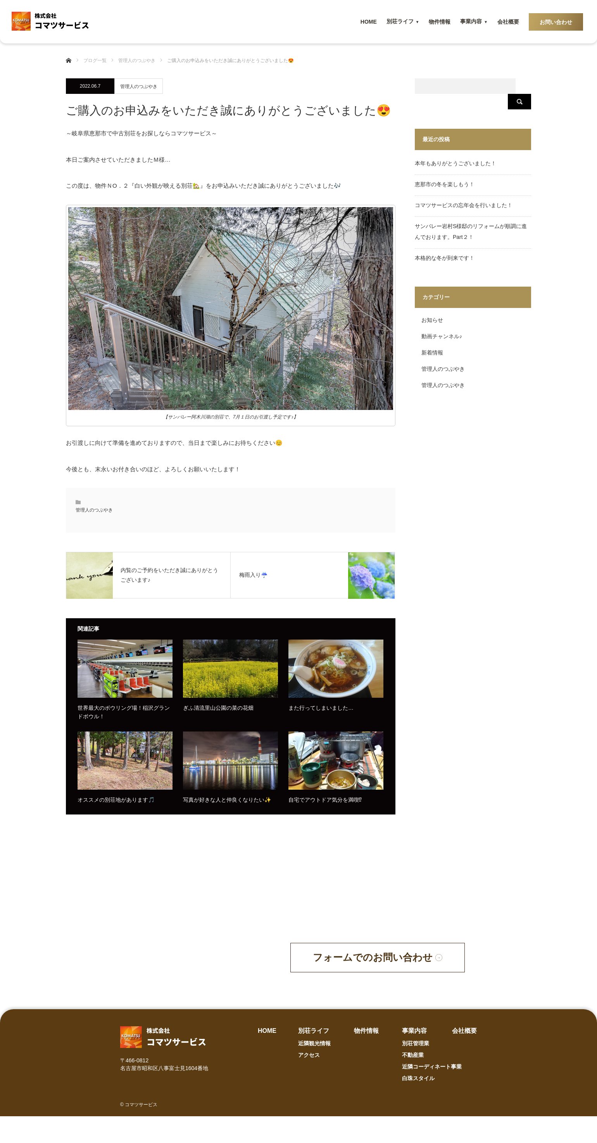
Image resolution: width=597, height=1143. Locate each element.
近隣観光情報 (314, 1070)
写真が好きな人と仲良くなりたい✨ (227, 800)
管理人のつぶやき (138, 86)
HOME (369, 22)
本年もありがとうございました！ (455, 148)
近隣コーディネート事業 (432, 1093)
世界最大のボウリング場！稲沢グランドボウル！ (124, 712)
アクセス (309, 1082)
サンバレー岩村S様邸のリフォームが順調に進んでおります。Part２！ (471, 216)
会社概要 (508, 22)
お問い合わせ (556, 22)
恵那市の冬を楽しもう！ (444, 169)
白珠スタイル (418, 1105)
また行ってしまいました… (321, 708)
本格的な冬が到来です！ (444, 242)
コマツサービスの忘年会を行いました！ (463, 190)
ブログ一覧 (95, 60)
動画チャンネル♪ (441, 321)
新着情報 (432, 337)
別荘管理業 (415, 1070)
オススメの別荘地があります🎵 (116, 800)
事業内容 (471, 21)
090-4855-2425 (198, 976)
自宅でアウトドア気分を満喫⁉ (325, 800)
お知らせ (432, 304)
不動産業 (413, 1082)
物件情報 (439, 22)
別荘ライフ (400, 21)
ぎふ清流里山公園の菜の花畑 (218, 708)
